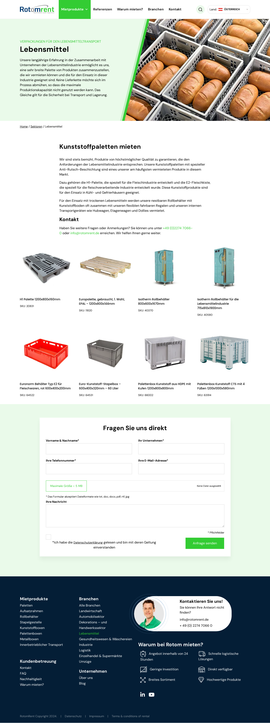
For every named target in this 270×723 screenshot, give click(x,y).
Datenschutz (73, 716)
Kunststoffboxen (32, 628)
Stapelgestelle (31, 622)
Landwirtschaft (90, 611)
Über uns (86, 678)
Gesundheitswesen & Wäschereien (105, 639)
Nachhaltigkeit (31, 679)
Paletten (26, 605)
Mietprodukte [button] (74, 9)
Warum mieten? (130, 9)
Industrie (86, 645)
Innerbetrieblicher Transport (41, 645)
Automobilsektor (91, 617)
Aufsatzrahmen (31, 611)
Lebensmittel (89, 633)
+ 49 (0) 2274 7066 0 (196, 626)
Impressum (96, 716)
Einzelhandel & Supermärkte (100, 656)
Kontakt (175, 9)
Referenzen (102, 9)
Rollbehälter (29, 617)
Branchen (156, 9)
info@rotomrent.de (84, 233)
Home (24, 126)
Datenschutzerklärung (88, 543)
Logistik (85, 650)
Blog (82, 683)
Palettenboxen (31, 633)
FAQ (23, 673)
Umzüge (85, 662)
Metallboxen (29, 639)
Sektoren (36, 126)
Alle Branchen (89, 605)
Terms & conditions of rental (130, 716)
